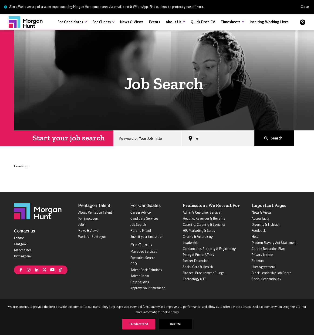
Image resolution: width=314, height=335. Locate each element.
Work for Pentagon (92, 237)
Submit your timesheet (146, 237)
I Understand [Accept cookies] (138, 324)
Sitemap (258, 261)
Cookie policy (170, 312)
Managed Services (143, 251)
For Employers (88, 218)
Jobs (81, 224)
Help (255, 237)
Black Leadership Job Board (271, 273)
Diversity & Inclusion (266, 224)
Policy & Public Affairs (198, 255)
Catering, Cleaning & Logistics (204, 224)
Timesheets (230, 22)
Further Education (195, 261)
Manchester (22, 250)
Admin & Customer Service (201, 212)
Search (276, 140)
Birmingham (22, 256)
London (19, 238)
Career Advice (140, 212)
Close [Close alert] (305, 7)
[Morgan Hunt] (26, 22)
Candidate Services (144, 218)
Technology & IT (194, 279)
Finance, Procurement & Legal (204, 273)
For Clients (101, 22)
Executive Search (142, 258)
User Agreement (263, 267)
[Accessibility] (302, 22)
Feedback (259, 230)
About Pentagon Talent (95, 212)
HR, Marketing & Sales (199, 230)
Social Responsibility (266, 279)
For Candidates (70, 22)
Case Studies (139, 282)
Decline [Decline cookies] (175, 324)
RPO (133, 264)
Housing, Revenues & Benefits (204, 218)
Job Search (138, 224)
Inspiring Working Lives (269, 22)
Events (154, 22)
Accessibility (261, 218)
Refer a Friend (140, 230)
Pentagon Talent (94, 205)
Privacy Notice (262, 255)
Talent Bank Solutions (146, 270)
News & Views (131, 22)
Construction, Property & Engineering (209, 249)
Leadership (191, 243)
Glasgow (20, 244)
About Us (173, 22)
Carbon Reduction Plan (268, 249)
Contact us (24, 231)
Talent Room (139, 276)
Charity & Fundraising (198, 237)
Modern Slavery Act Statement (274, 243)
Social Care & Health (198, 267)
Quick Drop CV (203, 22)
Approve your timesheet (147, 288)
